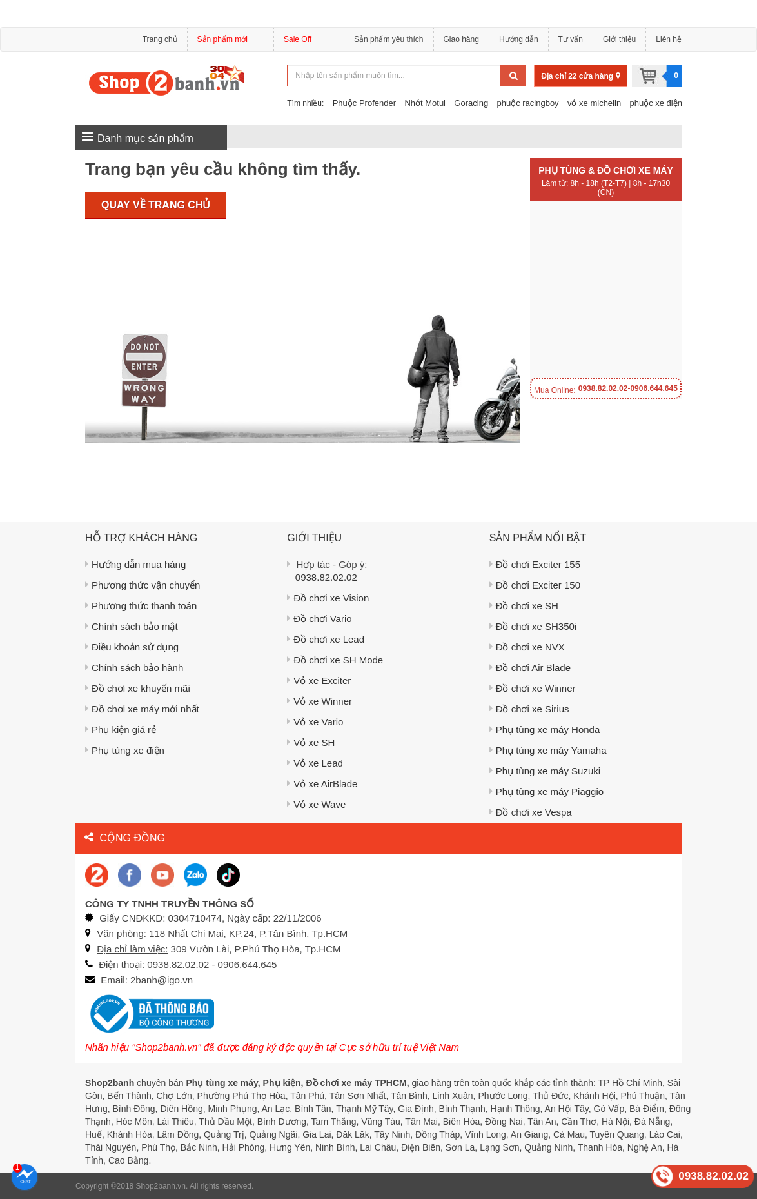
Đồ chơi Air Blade (530, 667)
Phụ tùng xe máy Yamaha (548, 750)
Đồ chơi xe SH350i (533, 626)
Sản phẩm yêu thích (388, 39)
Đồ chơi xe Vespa (530, 812)
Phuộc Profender (364, 103)
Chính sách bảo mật (131, 626)
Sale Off (297, 39)
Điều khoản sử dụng (132, 646)
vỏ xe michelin (594, 103)
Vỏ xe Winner (319, 701)
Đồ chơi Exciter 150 (534, 584)
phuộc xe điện (655, 103)
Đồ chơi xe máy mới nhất (142, 708)
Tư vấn (570, 39)
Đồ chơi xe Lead (325, 639)
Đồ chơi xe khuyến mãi (137, 688)
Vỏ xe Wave (316, 804)
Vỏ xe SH (311, 742)
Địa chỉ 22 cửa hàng (580, 76)
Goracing (471, 103)
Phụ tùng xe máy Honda (544, 729)
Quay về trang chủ (155, 204)
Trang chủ (160, 39)
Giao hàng (461, 39)
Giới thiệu (619, 39)
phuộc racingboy (527, 103)
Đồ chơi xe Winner (532, 688)
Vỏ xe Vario (315, 721)
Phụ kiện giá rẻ (120, 729)
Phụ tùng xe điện (124, 750)
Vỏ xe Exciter (319, 680)
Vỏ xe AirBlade (322, 783)
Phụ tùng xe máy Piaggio (546, 791)
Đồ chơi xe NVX (527, 646)
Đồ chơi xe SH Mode (335, 659)
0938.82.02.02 (326, 577)
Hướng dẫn (518, 39)
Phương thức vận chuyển (142, 584)
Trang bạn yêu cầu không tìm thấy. (222, 169)
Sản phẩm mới (230, 41)
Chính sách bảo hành (134, 667)
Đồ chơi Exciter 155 (534, 564)
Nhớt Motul (425, 103)
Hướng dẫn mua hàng (135, 564)
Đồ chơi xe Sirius (529, 708)
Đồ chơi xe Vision (328, 597)
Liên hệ (669, 39)
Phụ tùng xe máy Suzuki (544, 770)
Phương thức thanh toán (141, 605)
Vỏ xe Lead (315, 763)
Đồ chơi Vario (319, 618)
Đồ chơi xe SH (523, 605)
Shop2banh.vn (161, 1186)
